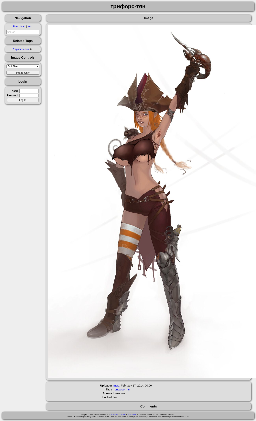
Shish (123, 414)
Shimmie (114, 414)
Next (29, 26)
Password (12, 95)
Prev (15, 26)
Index (23, 26)
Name (15, 91)
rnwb (116, 385)
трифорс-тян (22, 49)
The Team (132, 414)
